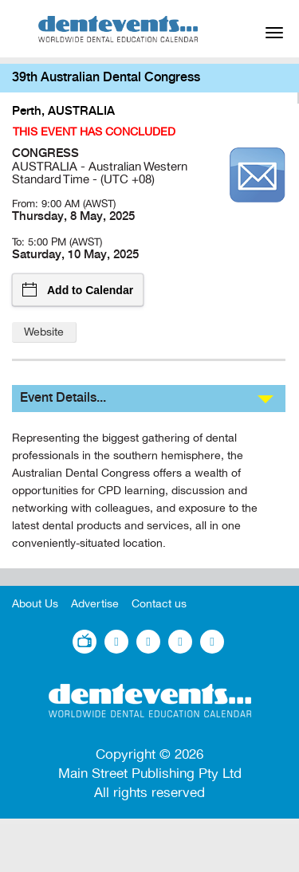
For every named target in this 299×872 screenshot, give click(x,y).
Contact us (159, 604)
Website (44, 332)
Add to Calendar (77, 289)
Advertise (95, 604)
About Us (35, 604)
